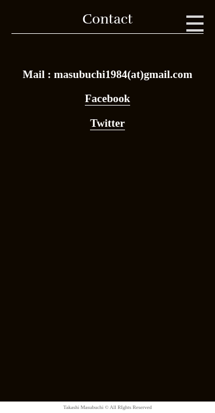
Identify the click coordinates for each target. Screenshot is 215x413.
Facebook (107, 98)
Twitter (107, 123)
